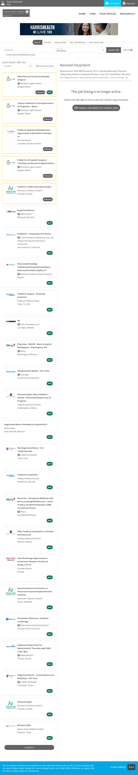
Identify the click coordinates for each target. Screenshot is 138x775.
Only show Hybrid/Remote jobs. (21, 54)
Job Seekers (113, 3)
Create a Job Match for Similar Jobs (96, 107)
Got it (131, 767)
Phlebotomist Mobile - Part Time (33, 370)
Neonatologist (24, 701)
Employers (129, 3)
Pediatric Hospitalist (27, 474)
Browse (47, 42)
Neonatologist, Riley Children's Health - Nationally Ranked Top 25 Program (34, 397)
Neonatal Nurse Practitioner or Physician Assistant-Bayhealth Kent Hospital (34, 591)
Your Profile (108, 13)
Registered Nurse (25, 210)
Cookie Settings (117, 767)
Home (82, 13)
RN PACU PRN (23, 725)
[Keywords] (29, 50)
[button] (128, 50)
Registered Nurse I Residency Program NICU (25, 424)
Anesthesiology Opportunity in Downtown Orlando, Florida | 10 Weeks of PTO (32, 561)
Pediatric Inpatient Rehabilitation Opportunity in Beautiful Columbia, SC (34, 133)
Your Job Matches (78, 42)
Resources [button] (127, 13)
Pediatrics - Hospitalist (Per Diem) (34, 233)
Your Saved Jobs (96, 42)
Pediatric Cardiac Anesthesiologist (34, 186)
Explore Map (60, 42)
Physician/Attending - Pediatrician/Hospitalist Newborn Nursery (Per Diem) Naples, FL (33, 267)
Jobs (92, 13)
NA (18, 320)
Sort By (7, 66)
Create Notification (45, 66)
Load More (29, 747)
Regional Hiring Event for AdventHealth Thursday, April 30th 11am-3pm (34, 648)
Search (37, 42)
